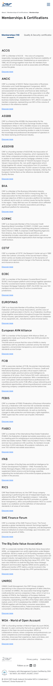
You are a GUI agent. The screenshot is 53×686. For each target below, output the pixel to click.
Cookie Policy (45, 659)
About (4, 12)
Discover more (7, 72)
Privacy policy (32, 659)
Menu (48, 4)
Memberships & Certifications (17, 12)
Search (41, 4)
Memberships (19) (11, 35)
